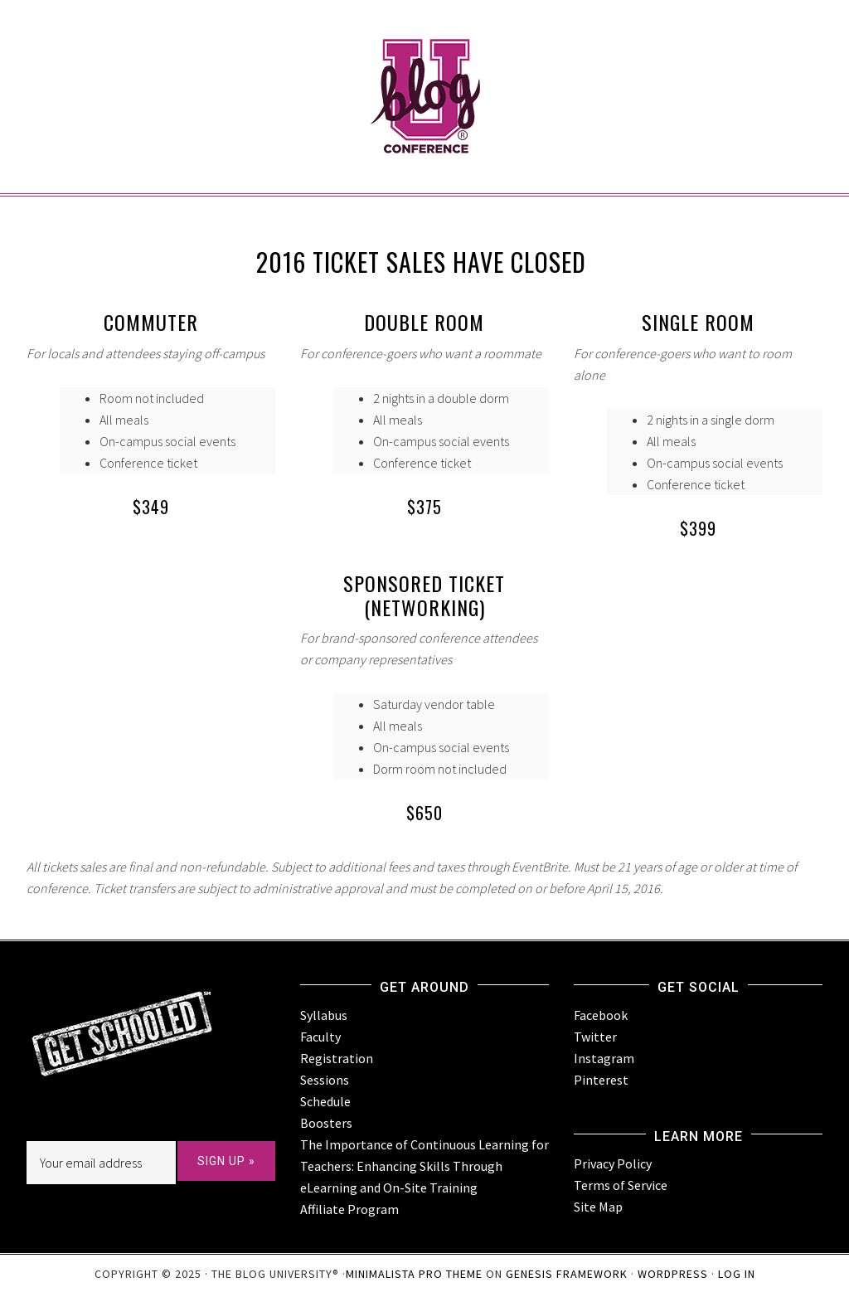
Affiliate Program (349, 1209)
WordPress (673, 1273)
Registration (336, 1058)
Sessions (324, 1079)
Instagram (604, 1058)
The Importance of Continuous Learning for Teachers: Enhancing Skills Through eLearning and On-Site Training (424, 1166)
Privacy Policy (613, 1163)
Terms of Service (620, 1185)
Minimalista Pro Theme (414, 1273)
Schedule (325, 1101)
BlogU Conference (424, 66)
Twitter (595, 1036)
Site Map (598, 1206)
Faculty (320, 1036)
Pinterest (601, 1079)
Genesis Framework (567, 1273)
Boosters (326, 1123)
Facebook (601, 1015)
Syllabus (323, 1015)
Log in (736, 1273)
